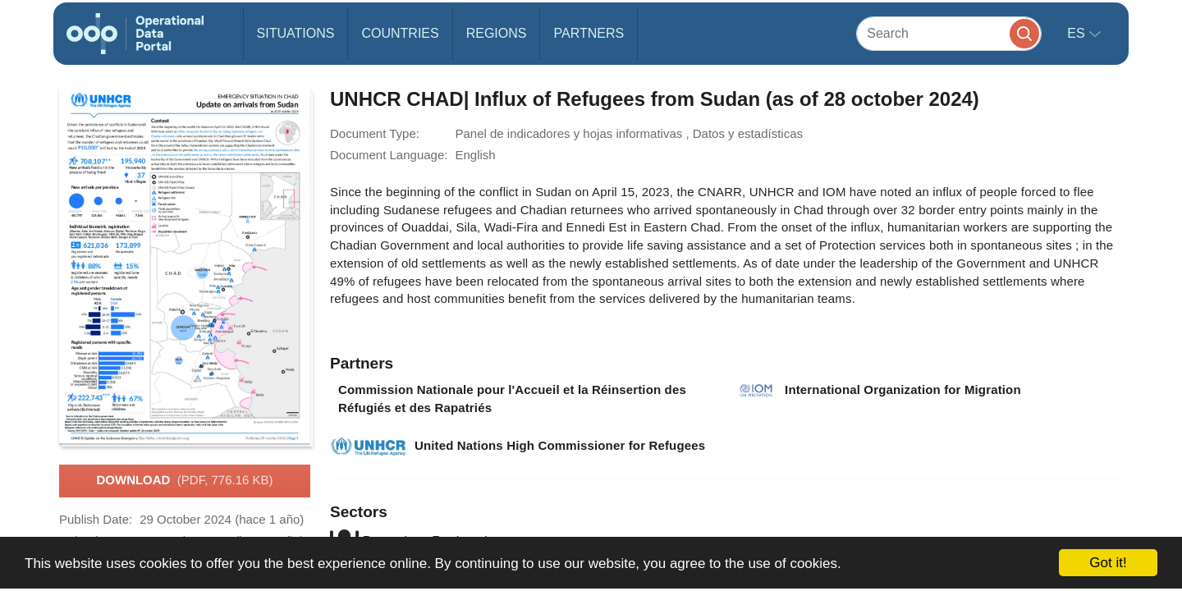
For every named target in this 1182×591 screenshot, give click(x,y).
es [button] (1077, 33)
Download (184, 481)
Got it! (1107, 562)
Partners (588, 33)
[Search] (949, 33)
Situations (296, 33)
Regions (496, 33)
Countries (399, 33)
